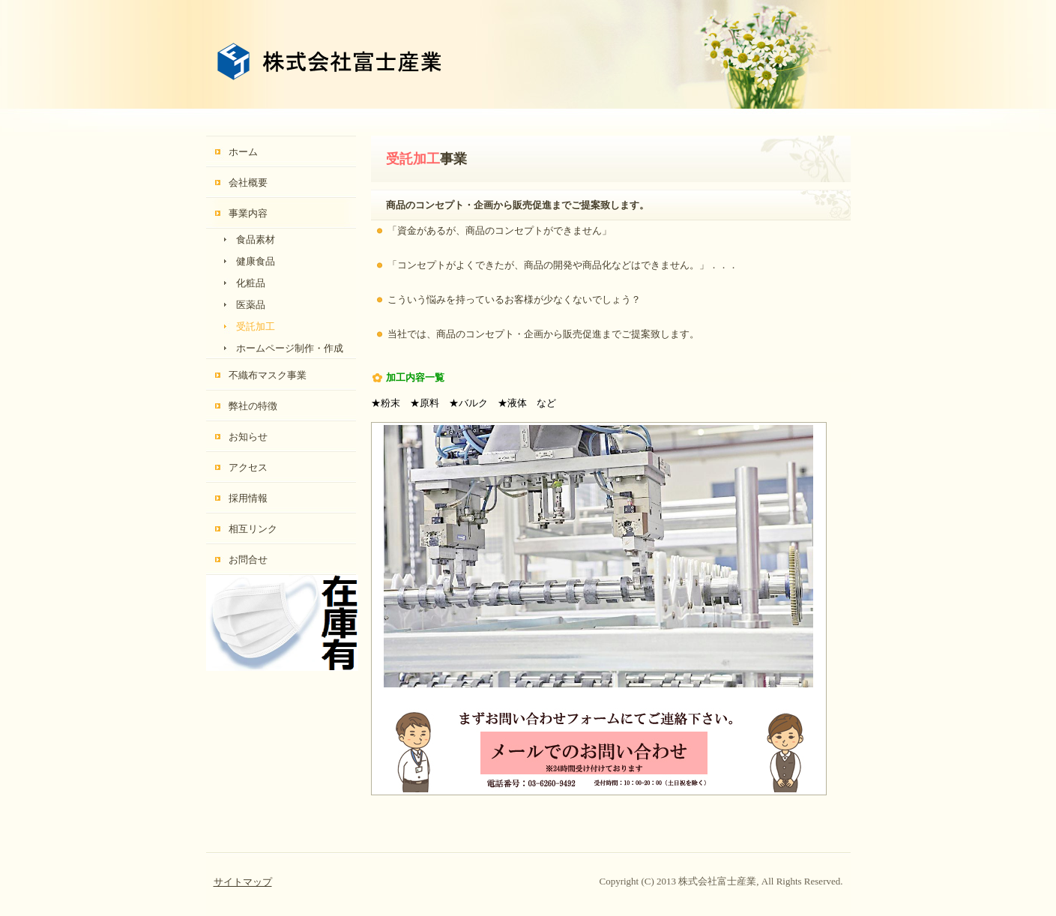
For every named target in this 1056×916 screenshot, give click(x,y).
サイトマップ (243, 882)
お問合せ (248, 559)
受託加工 (255, 326)
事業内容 (248, 213)
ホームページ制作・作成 (289, 348)
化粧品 (250, 283)
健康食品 (255, 261)
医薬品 (250, 304)
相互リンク (253, 528)
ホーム (243, 151)
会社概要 (248, 182)
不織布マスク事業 (268, 375)
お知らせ (248, 436)
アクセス (248, 467)
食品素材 (255, 239)
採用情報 (248, 498)
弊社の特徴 (253, 406)
